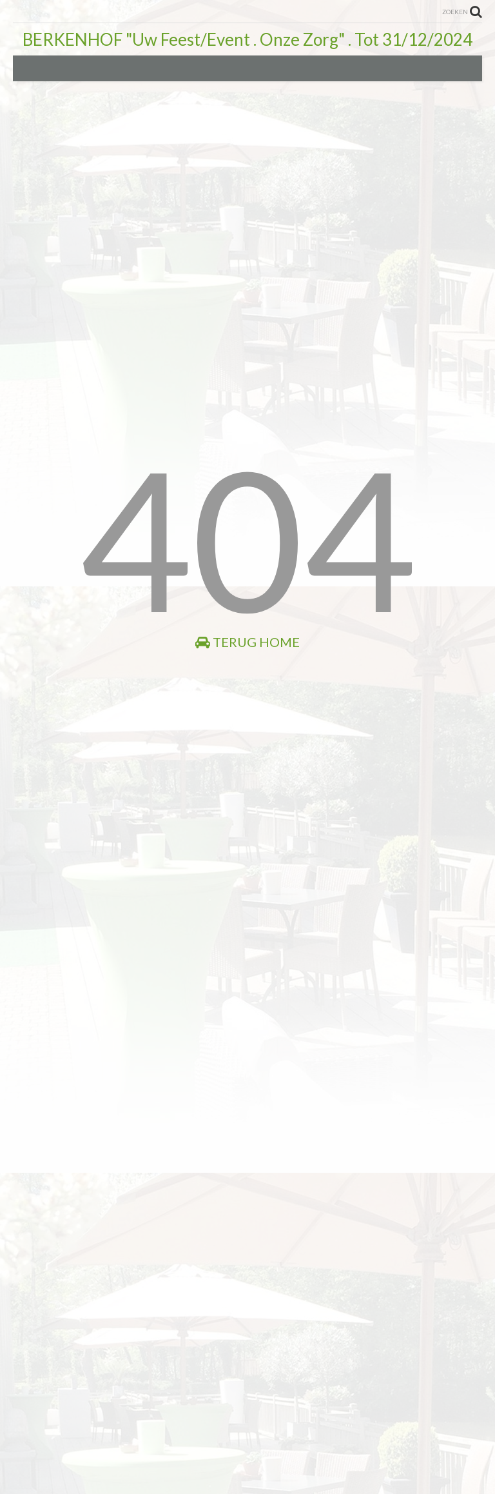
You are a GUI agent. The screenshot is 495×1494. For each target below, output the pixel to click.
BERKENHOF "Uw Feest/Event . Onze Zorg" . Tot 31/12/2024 (247, 39)
